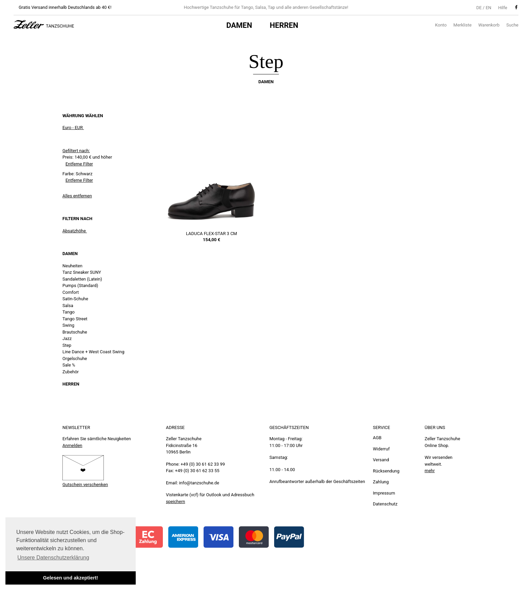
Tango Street (75, 318)
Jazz (67, 338)
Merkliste (462, 25)
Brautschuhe (74, 332)
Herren (284, 25)
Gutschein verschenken (85, 484)
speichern (175, 501)
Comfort (70, 292)
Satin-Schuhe (75, 298)
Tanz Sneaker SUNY (81, 272)
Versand (381, 459)
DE (479, 7)
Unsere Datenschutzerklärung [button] (53, 557)
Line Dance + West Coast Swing (93, 351)
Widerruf (381, 448)
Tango (68, 312)
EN (488, 7)
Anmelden (72, 445)
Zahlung (381, 481)
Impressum (384, 493)
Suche (512, 25)
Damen (239, 25)
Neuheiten (72, 265)
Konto (440, 25)
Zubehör (70, 371)
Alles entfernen (77, 195)
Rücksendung (386, 470)
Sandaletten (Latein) (82, 279)
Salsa (67, 305)
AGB (377, 437)
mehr (430, 470)
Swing (68, 325)
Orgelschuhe (74, 358)
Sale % (68, 365)
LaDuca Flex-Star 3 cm (211, 233)
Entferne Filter (79, 163)
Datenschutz (385, 503)
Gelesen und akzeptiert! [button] (70, 577)
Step (66, 345)
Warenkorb (488, 25)
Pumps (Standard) (80, 285)
